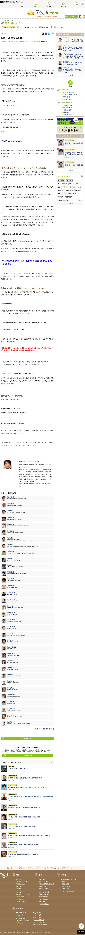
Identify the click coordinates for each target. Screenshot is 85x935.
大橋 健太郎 (11, 708)
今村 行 (11, 606)
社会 (59, 193)
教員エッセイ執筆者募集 (40, 925)
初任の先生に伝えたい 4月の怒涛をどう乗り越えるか (24, 807)
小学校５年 (73, 187)
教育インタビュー (22, 881)
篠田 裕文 (11, 558)
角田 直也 (11, 715)
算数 (70, 184)
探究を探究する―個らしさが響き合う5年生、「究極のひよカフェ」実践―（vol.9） (73, 48)
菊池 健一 (11, 511)
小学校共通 (61, 180)
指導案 (64, 881)
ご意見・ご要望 (18, 755)
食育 (79, 187)
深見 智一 (11, 592)
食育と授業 (20, 899)
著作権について (23, 868)
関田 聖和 (44, 41)
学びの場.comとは (12, 868)
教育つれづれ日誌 (9, 27)
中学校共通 (69, 190)
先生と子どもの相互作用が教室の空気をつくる (21, 826)
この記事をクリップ (18, 738)
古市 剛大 (11, 633)
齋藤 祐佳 (11, 661)
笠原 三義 (11, 551)
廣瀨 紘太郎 (11, 695)
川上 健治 (11, 579)
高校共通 (77, 190)
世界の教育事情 (67, 110)
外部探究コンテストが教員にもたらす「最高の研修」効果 (25, 778)
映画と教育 (44, 27)
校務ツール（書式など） (68, 891)
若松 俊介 (11, 504)
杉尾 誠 (10, 545)
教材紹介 (19, 889)
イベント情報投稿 (39, 920)
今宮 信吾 (11, 620)
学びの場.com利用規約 (50, 868)
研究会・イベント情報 (23, 920)
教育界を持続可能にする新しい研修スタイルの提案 (23, 854)
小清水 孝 (11, 674)
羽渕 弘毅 (11, 572)
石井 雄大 (11, 701)
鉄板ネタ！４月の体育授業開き (74, 143)
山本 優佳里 (12, 647)
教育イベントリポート (23, 894)
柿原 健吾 (11, 681)
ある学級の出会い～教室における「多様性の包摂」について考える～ (74, 154)
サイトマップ (74, 868)
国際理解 (60, 197)
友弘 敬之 (11, 654)
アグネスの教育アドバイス (27, 27)
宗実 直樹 (11, 517)
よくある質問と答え (63, 868)
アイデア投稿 (37, 917)
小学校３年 (78, 200)
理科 (69, 193)
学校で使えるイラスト (68, 889)
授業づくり (69, 180)
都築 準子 (11, 613)
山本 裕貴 (11, 586)
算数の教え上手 (67, 105)
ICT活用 (76, 184)
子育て (64, 193)
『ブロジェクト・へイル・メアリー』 (19, 768)
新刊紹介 (19, 886)
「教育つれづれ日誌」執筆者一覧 (43, 729)
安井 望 (11, 640)
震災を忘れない (58, 27)
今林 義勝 (11, 531)
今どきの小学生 (67, 115)
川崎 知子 (11, 722)
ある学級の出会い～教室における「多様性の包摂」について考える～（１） (30, 787)
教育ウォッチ (21, 884)
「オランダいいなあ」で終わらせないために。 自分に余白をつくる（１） (73, 40)
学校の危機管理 (67, 107)
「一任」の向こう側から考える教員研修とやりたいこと (24, 817)
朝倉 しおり (11, 667)
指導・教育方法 (62, 184)
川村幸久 (11, 538)
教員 (74, 193)
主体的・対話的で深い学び (65, 200)
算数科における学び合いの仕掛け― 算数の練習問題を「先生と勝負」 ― (29, 835)
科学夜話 (66, 112)
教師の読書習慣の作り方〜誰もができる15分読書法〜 (23, 845)
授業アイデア (65, 884)
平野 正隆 (11, 626)
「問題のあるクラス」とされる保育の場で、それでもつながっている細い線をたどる (30, 797)
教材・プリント (66, 886)
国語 (59, 187)
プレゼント (20, 923)
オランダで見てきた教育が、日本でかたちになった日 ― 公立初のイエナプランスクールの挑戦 (73, 56)
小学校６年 (61, 190)
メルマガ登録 (37, 915)
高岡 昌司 (11, 524)
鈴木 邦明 (11, 497)
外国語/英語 (68, 197)
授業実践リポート (22, 897)
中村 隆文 (11, 688)
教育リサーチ (21, 901)
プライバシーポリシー (35, 868)
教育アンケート (21, 915)
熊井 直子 (11, 565)
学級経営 (65, 187)
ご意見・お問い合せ (39, 922)
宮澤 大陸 (11, 599)
